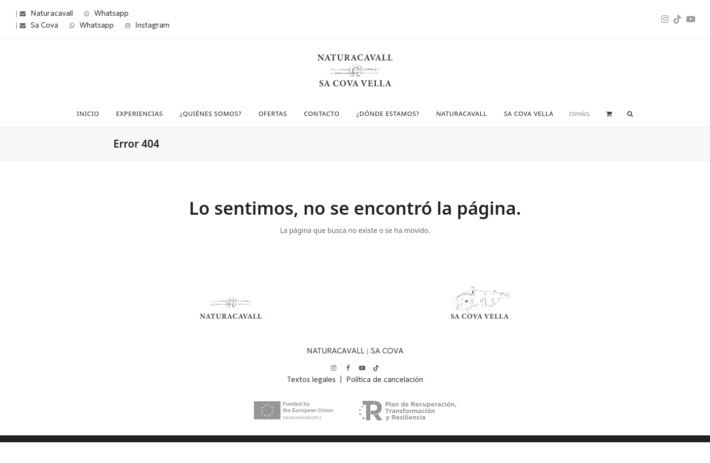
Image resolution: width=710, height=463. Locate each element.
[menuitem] (580, 114)
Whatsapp (111, 13)
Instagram (152, 25)
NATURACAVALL (335, 350)
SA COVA (387, 350)
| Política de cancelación (381, 379)
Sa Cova (44, 25)
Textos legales (313, 379)
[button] (609, 113)
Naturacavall (52, 13)
